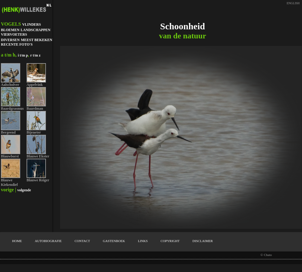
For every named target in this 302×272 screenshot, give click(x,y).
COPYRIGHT (170, 241)
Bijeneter (34, 132)
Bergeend (8, 132)
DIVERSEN (10, 40)
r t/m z (35, 55)
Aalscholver (10, 85)
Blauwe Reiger (38, 180)
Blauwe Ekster (38, 156)
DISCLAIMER (202, 241)
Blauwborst (10, 156)
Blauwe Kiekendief (9, 182)
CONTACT (82, 241)
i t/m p (23, 55)
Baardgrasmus (12, 108)
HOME (17, 241)
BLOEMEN (10, 30)
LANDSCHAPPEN (35, 30)
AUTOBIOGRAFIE (48, 241)
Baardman (35, 108)
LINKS (143, 241)
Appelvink (35, 85)
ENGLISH (293, 3)
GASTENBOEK (114, 241)
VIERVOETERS (14, 34)
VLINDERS (31, 24)
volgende (24, 190)
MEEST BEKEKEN (36, 40)
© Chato (266, 255)
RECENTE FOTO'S (17, 44)
